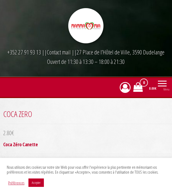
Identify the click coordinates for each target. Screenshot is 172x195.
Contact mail (59, 52)
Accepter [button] (36, 182)
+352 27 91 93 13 (24, 52)
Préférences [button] (16, 182)
